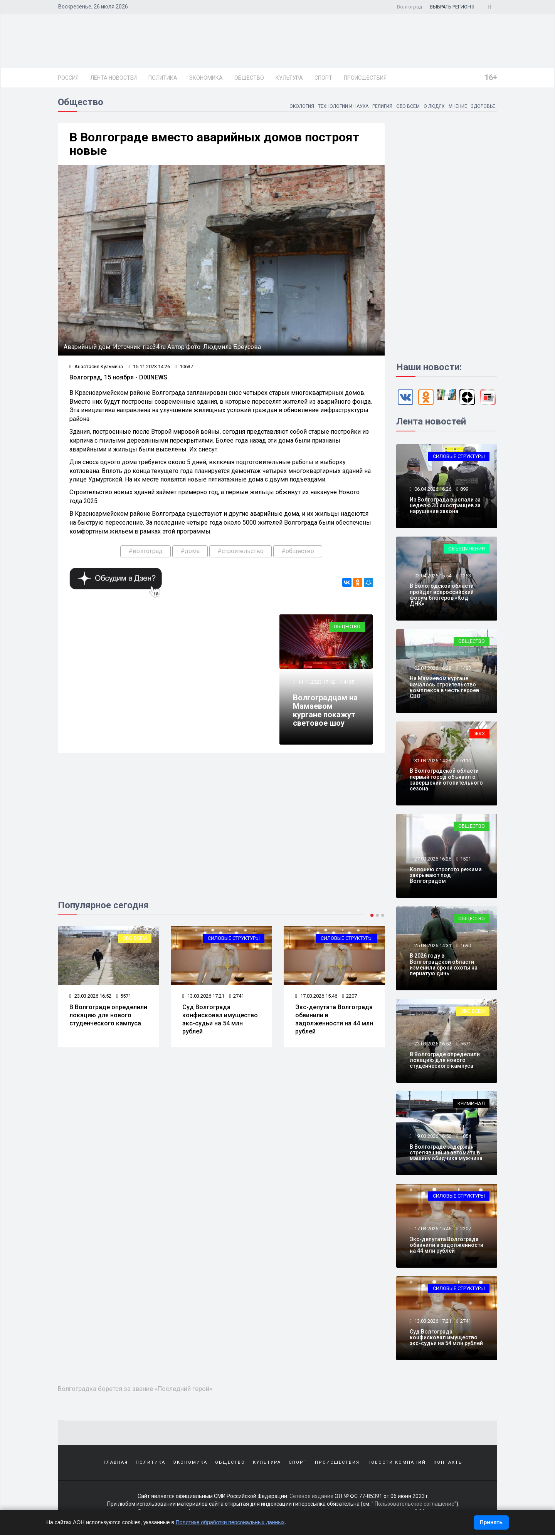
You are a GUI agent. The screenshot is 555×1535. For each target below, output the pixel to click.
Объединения (466, 549)
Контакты (448, 1462)
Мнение (457, 106)
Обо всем (407, 106)
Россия (68, 78)
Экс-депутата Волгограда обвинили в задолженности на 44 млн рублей (334, 1019)
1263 (465, 576)
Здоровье (483, 106)
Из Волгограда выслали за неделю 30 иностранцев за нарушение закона (445, 506)
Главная (116, 1462)
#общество (297, 551)
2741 (236, 996)
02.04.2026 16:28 (432, 668)
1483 (465, 668)
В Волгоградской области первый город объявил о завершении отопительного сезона (446, 780)
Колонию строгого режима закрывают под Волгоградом (446, 875)
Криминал (471, 1103)
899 (464, 489)
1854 (465, 1136)
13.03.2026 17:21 (203, 996)
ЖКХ (479, 733)
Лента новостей (113, 78)
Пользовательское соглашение (414, 1504)
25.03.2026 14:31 (432, 945)
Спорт (323, 78)
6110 (465, 760)
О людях (433, 106)
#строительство (240, 551)
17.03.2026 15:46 (316, 996)
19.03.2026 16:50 (432, 1136)
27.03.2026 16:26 (432, 859)
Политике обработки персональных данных (230, 1522)
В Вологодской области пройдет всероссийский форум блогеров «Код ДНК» (442, 595)
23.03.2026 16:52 (90, 996)
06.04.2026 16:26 (432, 489)
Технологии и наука (342, 106)
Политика (162, 78)
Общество (249, 78)
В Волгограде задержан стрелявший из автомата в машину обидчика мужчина (446, 1153)
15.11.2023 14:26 (149, 366)
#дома (190, 551)
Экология (300, 106)
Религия (382, 106)
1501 (465, 859)
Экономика (206, 78)
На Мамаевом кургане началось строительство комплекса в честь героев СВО (444, 687)
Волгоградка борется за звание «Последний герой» (135, 1388)
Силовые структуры (234, 938)
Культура (289, 78)
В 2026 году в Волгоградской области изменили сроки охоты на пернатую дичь (444, 964)
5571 (123, 996)
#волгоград (145, 551)
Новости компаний (396, 1462)
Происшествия (365, 78)
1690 (465, 945)
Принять (491, 1522)
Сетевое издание (311, 1496)
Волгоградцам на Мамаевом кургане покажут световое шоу (325, 710)
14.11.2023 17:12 (316, 682)
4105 (348, 682)
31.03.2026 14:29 (432, 760)
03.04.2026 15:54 (432, 576)
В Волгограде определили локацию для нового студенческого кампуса (108, 1015)
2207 (349, 996)
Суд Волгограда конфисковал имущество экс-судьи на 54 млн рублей (220, 1019)
